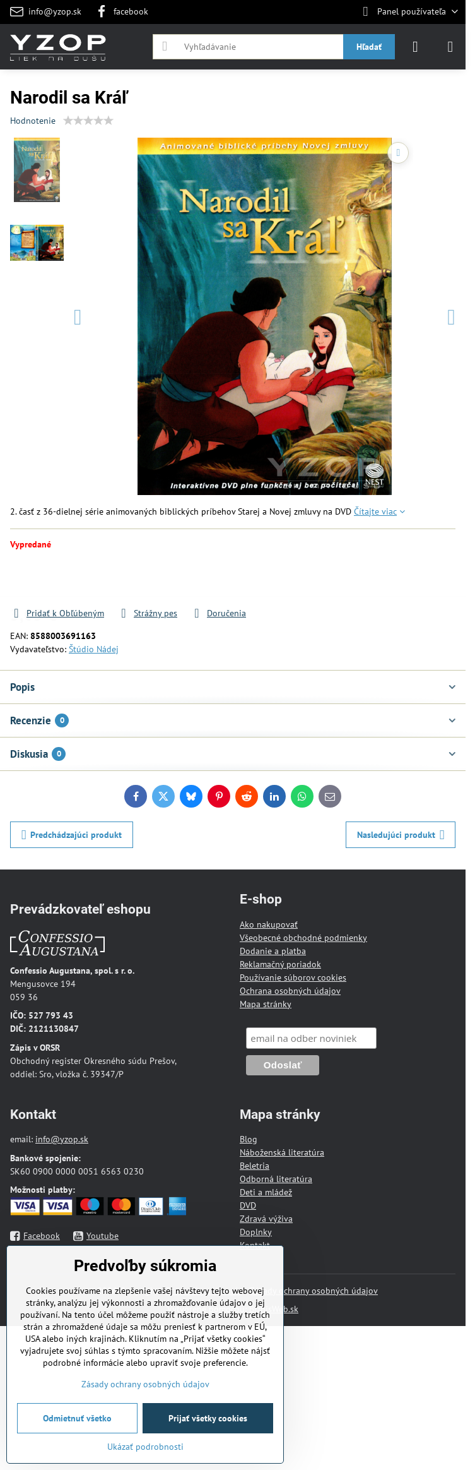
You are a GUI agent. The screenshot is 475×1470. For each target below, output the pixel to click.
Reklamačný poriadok (280, 964)
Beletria (254, 1165)
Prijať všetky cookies (207, 1418)
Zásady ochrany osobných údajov (314, 1290)
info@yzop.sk (61, 1139)
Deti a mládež (266, 1192)
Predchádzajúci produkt (71, 835)
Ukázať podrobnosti (145, 1446)
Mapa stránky (265, 1004)
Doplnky (256, 1232)
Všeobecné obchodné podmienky (303, 937)
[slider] (88, 121)
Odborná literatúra (276, 1179)
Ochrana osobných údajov (290, 990)
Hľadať (369, 46)
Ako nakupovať (269, 924)
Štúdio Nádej (94, 649)
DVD (248, 1205)
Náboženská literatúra (282, 1152)
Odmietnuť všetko (77, 1418)
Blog (248, 1139)
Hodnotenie (33, 120)
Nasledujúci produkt (401, 835)
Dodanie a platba (273, 951)
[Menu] (450, 46)
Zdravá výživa (266, 1218)
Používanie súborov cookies (293, 977)
